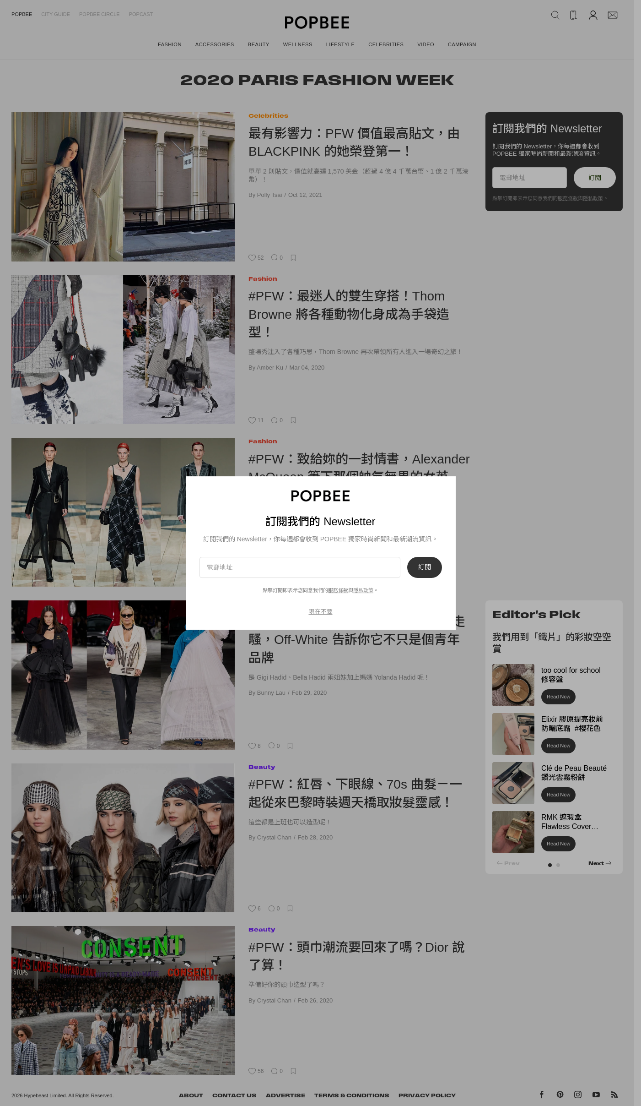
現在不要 (321, 611)
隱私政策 (363, 590)
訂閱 (424, 567)
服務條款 (338, 590)
